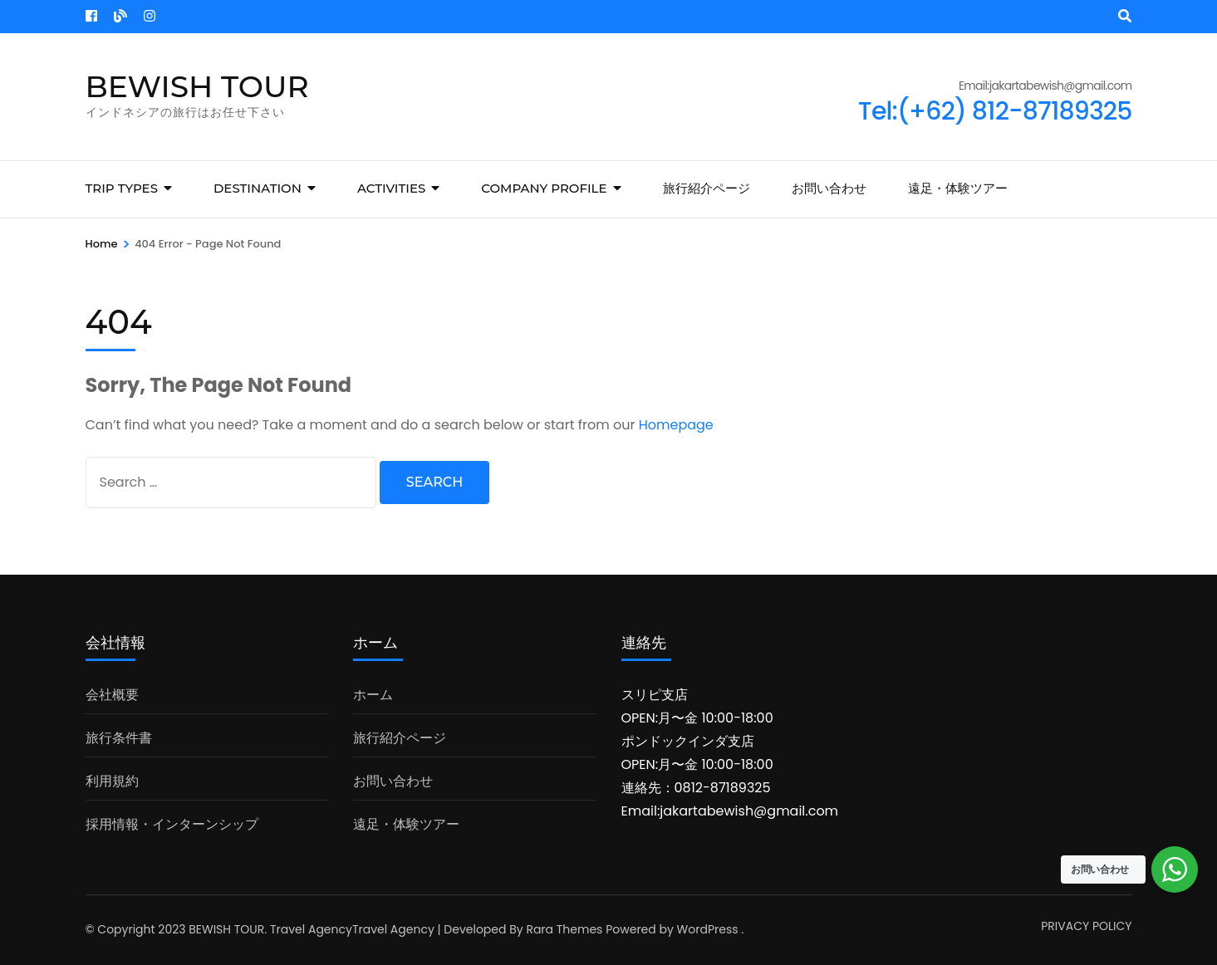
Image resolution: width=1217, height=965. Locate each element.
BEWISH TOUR (197, 86)
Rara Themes (564, 929)
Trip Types (122, 188)
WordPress (708, 929)
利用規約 (112, 781)
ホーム (373, 694)
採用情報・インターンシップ (172, 824)
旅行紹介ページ (706, 188)
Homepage (676, 424)
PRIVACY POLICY (1086, 926)
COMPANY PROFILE (543, 188)
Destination (257, 188)
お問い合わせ (829, 188)
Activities (391, 188)
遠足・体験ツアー (958, 188)
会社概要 (112, 694)
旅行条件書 (119, 737)
